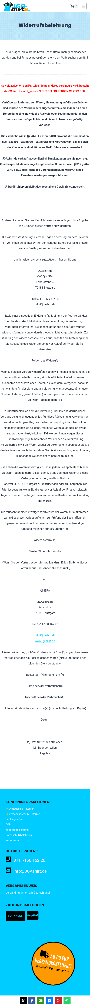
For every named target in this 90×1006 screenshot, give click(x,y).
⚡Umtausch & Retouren (20, 808)
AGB (8, 824)
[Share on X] (23, 1000)
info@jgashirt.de (45, 635)
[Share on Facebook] (31, 1000)
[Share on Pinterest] (58, 1000)
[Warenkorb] (74, 6)
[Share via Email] (40, 1000)
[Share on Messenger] (49, 1000)
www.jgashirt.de (45, 641)
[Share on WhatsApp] (67, 1000)
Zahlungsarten (14, 819)
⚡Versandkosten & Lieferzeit (23, 814)
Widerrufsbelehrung (17, 829)
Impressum (12, 840)
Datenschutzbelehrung (19, 835)
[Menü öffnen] (83, 6)
